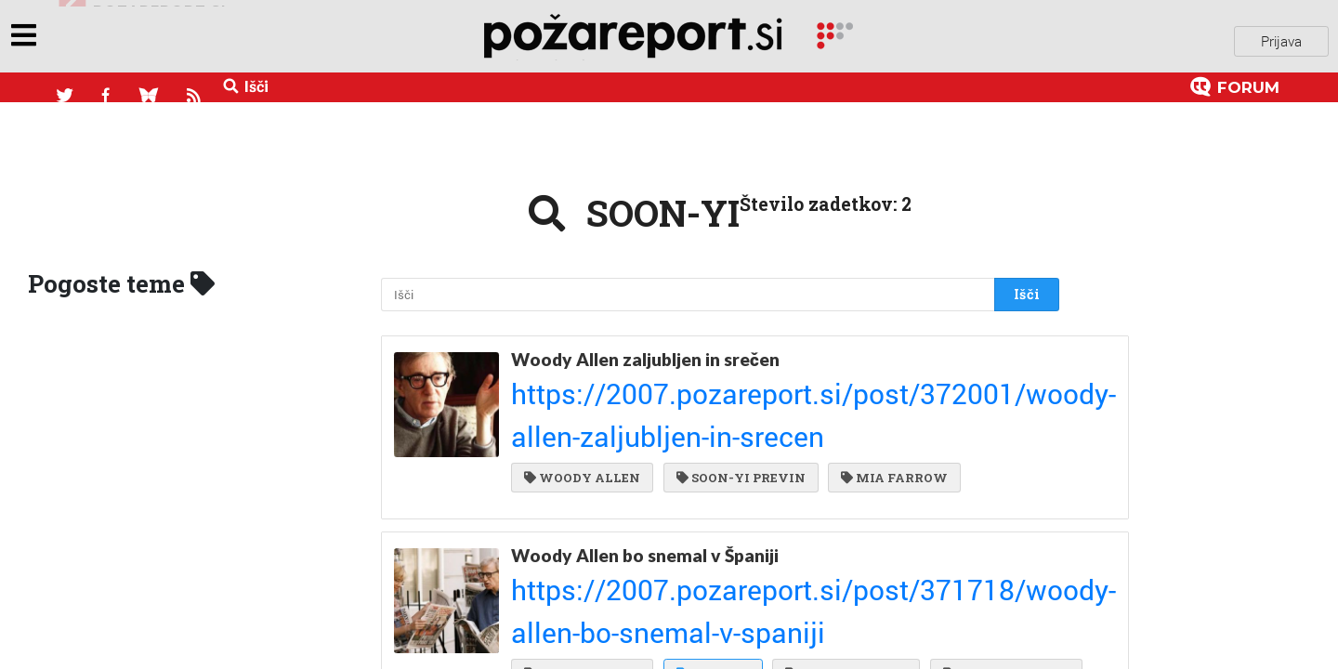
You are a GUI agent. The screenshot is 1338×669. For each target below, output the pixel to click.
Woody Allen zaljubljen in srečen (645, 349)
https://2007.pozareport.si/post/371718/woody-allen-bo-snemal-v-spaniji (705, 517)
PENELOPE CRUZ (838, 548)
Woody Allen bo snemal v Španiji (645, 495)
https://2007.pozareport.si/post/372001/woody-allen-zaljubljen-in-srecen (705, 370)
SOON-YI (709, 548)
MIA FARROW (886, 401)
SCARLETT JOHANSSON (769, 585)
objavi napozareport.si (142, 36)
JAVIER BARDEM (587, 585)
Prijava (1281, 36)
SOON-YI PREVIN (737, 401)
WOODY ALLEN (582, 401)
